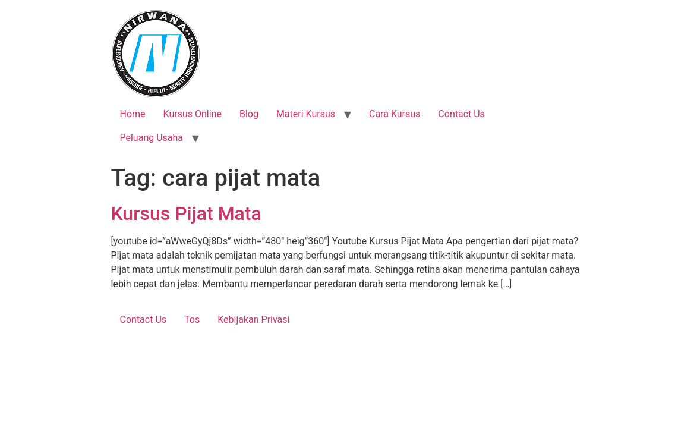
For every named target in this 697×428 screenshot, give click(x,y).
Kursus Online (192, 113)
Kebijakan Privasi (253, 319)
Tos (192, 319)
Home (133, 113)
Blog (248, 113)
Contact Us (461, 113)
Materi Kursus (305, 113)
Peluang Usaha (152, 137)
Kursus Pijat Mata (186, 213)
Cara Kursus (394, 113)
